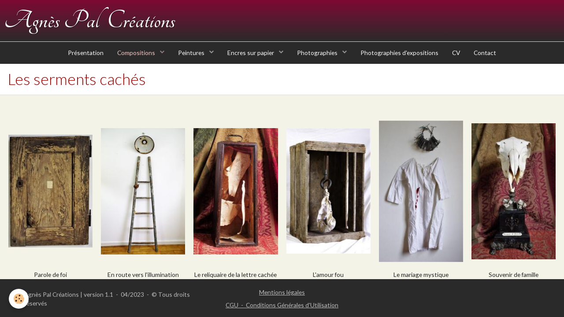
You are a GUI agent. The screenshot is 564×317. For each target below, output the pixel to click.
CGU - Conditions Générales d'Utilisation (282, 305)
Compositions (136, 52)
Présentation (86, 52)
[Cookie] (19, 299)
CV (456, 52)
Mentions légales (282, 292)
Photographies (318, 52)
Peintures (192, 52)
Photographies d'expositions (399, 52)
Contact (485, 52)
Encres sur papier (251, 52)
